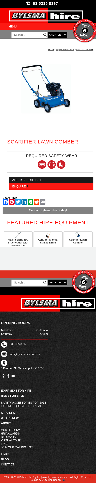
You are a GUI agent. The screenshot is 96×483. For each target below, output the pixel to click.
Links (5, 454)
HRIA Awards (10, 433)
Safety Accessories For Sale (23, 402)
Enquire (20, 186)
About (6, 423)
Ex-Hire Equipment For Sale (22, 406)
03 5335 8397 (48, 3)
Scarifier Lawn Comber (78, 241)
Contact (7, 464)
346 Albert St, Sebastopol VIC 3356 (22, 368)
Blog (5, 459)
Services (8, 413)
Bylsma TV (8, 437)
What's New (10, 418)
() (57, 34)
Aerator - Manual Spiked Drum (48, 241)
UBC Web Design (51, 480)
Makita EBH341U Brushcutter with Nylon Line (18, 242)
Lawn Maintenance (84, 49)
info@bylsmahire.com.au (25, 354)
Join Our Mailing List (17, 447)
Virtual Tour (11, 440)
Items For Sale (12, 395)
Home (51, 49)
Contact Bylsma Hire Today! (48, 210)
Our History (10, 430)
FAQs (4, 443)
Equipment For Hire (65, 49)
